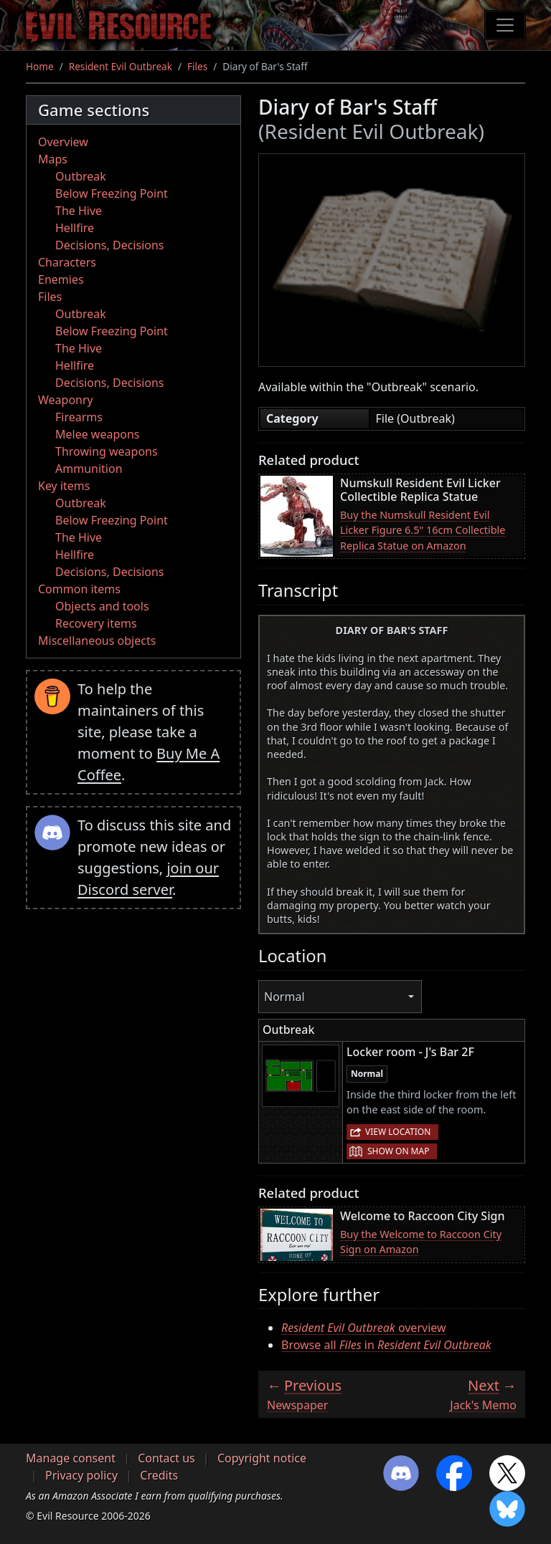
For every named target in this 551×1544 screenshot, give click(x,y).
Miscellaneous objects (97, 640)
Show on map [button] (398, 1151)
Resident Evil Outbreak (120, 66)
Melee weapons (97, 434)
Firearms (79, 417)
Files (197, 66)
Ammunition (89, 468)
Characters (67, 262)
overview (363, 1328)
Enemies (61, 279)
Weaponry (65, 400)
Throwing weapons (106, 451)
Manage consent (71, 1458)
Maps (52, 159)
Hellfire (74, 228)
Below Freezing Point (111, 193)
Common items (79, 589)
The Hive (78, 211)
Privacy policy (81, 1475)
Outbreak (80, 176)
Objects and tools (102, 606)
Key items (64, 486)
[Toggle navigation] (505, 25)
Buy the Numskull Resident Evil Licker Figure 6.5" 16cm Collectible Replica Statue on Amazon (422, 530)
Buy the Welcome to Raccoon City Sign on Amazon (420, 1242)
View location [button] (397, 1132)
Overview (63, 142)
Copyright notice (261, 1458)
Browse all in (386, 1345)
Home (40, 66)
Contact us (166, 1458)
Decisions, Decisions (109, 245)
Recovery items (96, 623)
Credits (159, 1475)
